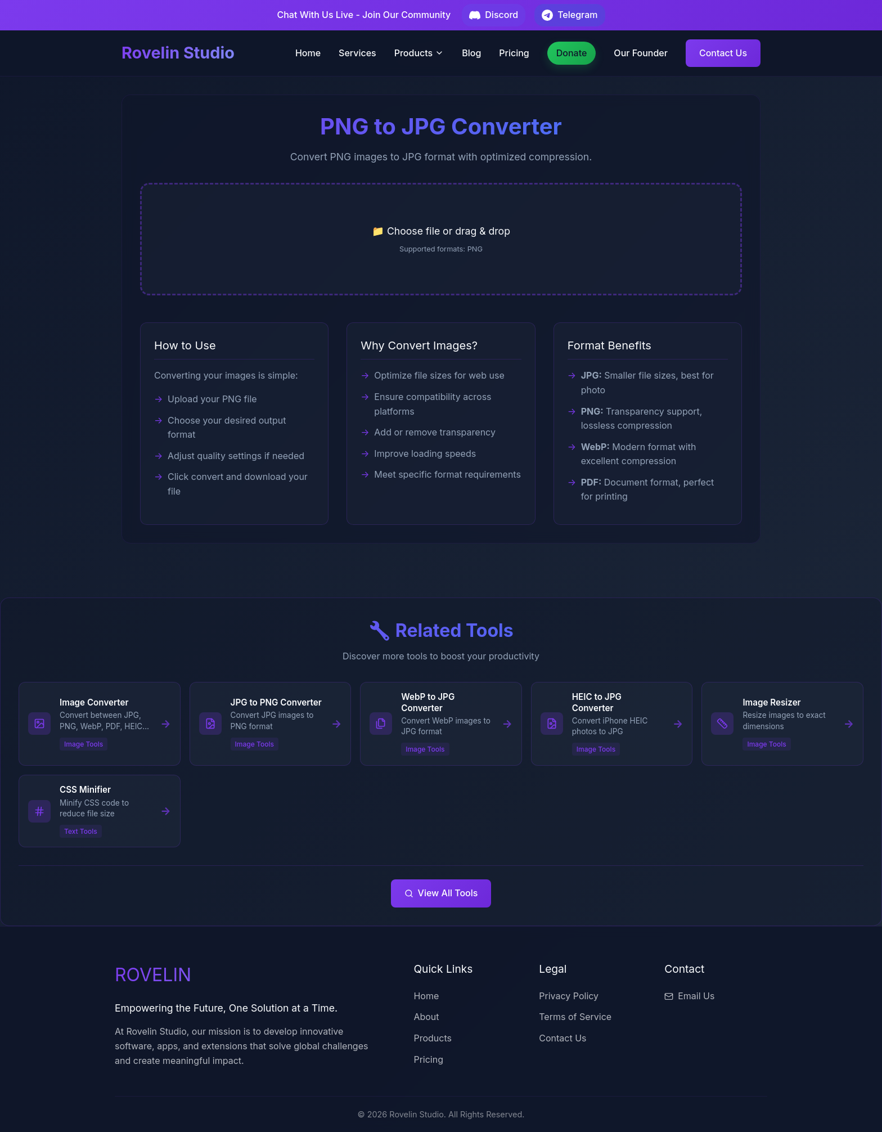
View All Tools (441, 893)
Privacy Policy (568, 995)
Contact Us (723, 53)
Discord (493, 15)
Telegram (569, 15)
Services (357, 53)
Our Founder (641, 53)
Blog (471, 53)
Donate (571, 53)
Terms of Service (575, 1016)
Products (419, 53)
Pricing (514, 53)
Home (308, 53)
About (426, 1016)
